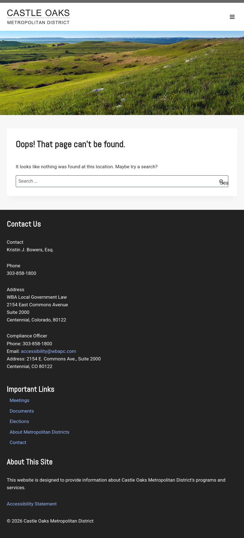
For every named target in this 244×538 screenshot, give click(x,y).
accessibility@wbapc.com (48, 351)
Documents (22, 411)
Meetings (19, 400)
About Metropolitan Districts (39, 432)
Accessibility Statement (32, 504)
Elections (19, 421)
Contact (18, 442)
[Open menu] (232, 16)
